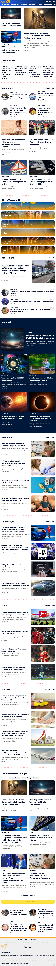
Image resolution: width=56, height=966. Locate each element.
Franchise (36, 777)
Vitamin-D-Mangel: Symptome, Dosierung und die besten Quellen (34, 72)
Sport (5, 250)
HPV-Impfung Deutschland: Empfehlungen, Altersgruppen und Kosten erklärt (13, 463)
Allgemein (4, 21)
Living (29, 777)
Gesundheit (32, 66)
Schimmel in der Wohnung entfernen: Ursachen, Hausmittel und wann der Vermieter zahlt (14, 697)
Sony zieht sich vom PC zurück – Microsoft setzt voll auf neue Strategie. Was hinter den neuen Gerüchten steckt (14, 547)
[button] (47, 1)
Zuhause (5, 233)
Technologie (5, 44)
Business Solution (15, 777)
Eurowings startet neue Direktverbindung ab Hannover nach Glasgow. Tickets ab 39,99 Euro (13, 752)
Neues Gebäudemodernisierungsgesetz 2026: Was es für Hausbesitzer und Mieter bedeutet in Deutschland (14, 733)
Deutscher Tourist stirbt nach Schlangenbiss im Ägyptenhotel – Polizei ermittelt (48, 72)
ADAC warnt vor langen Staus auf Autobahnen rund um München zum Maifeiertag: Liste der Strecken (15, 269)
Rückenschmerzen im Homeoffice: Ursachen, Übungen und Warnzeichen (40, 875)
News (23, 777)
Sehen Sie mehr (50, 88)
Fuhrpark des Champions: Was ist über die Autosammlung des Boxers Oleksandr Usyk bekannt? (45, 913)
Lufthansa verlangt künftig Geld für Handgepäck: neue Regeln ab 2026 (40, 181)
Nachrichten (47, 66)
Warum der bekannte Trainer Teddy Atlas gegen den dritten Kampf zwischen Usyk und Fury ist (18, 928)
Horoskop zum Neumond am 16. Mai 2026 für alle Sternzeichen (40, 336)
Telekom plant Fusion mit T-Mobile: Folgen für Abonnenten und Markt (18, 97)
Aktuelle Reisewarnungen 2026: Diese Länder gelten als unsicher (13, 181)
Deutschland (7, 207)
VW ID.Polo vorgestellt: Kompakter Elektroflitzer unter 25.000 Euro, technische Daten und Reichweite (13, 529)
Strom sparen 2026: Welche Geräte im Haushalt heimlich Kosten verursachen (37, 35)
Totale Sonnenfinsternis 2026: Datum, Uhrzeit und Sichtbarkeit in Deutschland (41, 418)
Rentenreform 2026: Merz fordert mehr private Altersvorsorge (31, 301)
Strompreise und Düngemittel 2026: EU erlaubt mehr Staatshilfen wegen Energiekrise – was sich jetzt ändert (13, 877)
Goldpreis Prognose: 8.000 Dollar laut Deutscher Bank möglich (40, 837)
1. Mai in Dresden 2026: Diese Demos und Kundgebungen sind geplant (41, 141)
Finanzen (26, 30)
